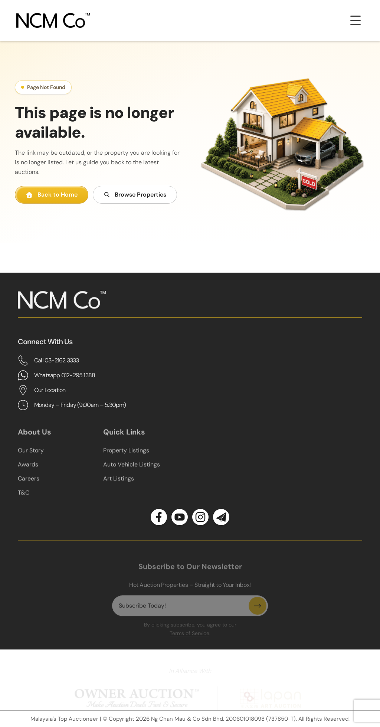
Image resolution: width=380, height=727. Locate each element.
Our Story (31, 456)
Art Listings (118, 484)
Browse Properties (135, 194)
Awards (28, 470)
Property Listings (126, 456)
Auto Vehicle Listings (131, 470)
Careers (28, 484)
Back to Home (52, 194)
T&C (23, 498)
